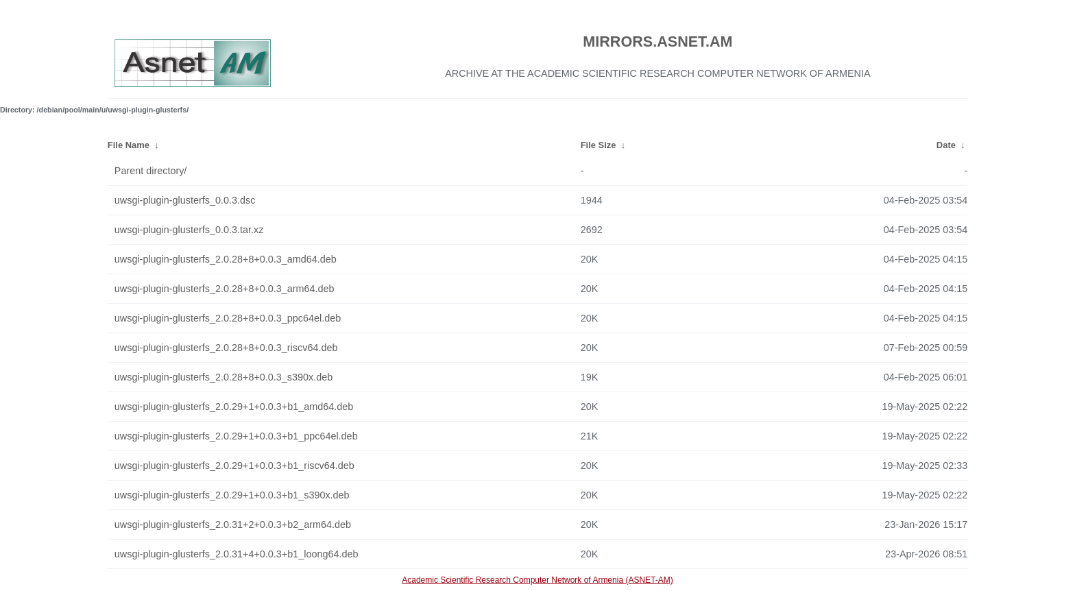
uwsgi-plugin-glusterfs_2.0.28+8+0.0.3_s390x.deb (223, 377)
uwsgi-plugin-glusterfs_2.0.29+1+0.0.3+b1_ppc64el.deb (236, 436)
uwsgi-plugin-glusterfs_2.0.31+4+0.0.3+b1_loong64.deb (236, 553)
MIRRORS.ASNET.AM (657, 41)
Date (946, 145)
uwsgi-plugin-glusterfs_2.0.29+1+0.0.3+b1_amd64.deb (233, 406)
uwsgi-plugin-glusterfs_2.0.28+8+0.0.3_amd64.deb (225, 259)
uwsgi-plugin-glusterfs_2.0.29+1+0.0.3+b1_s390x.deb (232, 495)
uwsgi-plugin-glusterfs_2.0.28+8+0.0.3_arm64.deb (224, 288)
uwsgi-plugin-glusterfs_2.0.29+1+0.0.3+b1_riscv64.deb (234, 465)
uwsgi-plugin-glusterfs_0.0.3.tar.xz (189, 229)
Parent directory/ (150, 170)
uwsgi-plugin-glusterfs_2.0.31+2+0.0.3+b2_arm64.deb (232, 524)
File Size (598, 145)
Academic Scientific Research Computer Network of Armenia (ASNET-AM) (537, 580)
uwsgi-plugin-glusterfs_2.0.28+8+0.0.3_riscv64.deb (226, 347)
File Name (128, 145)
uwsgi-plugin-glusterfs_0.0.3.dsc (185, 200)
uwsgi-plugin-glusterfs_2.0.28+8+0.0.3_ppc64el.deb (227, 318)
